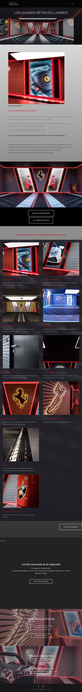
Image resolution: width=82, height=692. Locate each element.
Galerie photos (41, 627)
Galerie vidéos (41, 635)
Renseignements (41, 661)
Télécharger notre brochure (41, 673)
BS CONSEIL (41, 689)
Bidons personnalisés (41, 213)
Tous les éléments (70, 527)
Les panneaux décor (41, 220)
